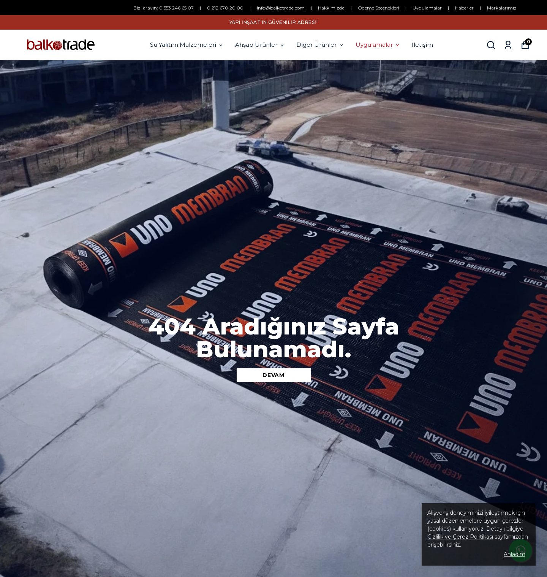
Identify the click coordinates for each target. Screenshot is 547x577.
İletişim (422, 44)
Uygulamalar (427, 8)
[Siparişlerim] (508, 45)
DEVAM (273, 375)
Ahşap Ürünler (260, 44)
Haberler (464, 8)
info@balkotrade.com (281, 8)
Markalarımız (502, 8)
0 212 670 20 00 (225, 8)
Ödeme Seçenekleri (378, 8)
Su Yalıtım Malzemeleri (187, 44)
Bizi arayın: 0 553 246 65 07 (163, 8)
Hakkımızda (331, 8)
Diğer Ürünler (320, 44)
